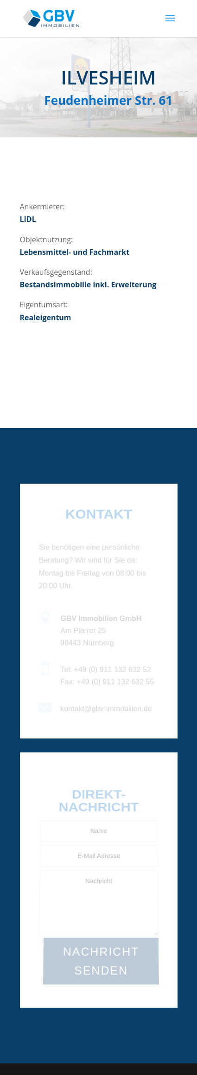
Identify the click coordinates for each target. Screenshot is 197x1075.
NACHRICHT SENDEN (101, 961)
